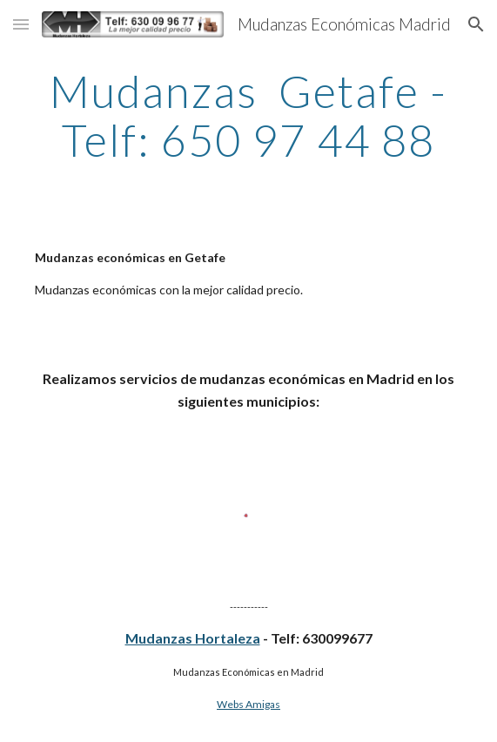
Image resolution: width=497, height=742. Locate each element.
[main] (248, 115)
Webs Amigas (248, 704)
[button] (21, 24)
